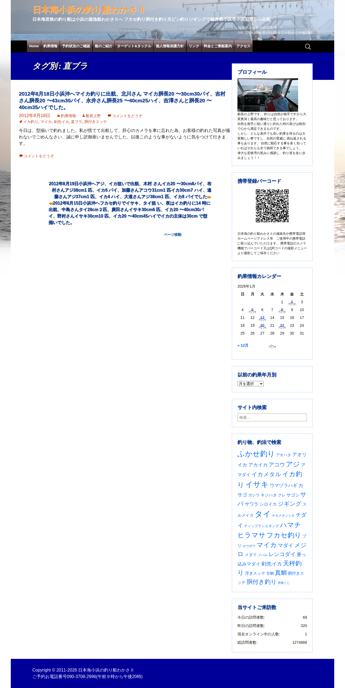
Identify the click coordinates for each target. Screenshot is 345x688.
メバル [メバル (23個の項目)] (263, 555)
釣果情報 (50, 46)
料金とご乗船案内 (218, 46)
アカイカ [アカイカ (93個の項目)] (258, 465)
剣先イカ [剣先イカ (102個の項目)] (271, 564)
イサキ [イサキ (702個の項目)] (257, 484)
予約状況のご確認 (76, 46)
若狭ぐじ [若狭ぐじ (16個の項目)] (284, 582)
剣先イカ (61, 122)
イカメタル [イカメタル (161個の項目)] (266, 474)
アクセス (243, 46)
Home (34, 46)
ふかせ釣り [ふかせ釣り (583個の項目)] (256, 454)
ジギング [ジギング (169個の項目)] (290, 503)
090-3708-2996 (81, 676)
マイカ (46, 122)
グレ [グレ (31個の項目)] (281, 495)
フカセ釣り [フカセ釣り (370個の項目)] (284, 535)
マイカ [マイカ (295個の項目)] (267, 545)
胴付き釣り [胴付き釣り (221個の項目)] (262, 581)
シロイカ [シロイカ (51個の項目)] (268, 504)
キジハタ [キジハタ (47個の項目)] (269, 495)
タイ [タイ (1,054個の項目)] (263, 513)
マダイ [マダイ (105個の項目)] (285, 545)
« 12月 (243, 345)
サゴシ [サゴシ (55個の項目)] (293, 494)
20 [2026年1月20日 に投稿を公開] (262, 325)
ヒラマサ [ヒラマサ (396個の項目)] (251, 535)
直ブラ (76, 122)
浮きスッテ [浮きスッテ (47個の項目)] (255, 573)
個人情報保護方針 (170, 46)
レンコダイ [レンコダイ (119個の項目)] (282, 554)
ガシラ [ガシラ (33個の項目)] (254, 495)
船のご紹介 (103, 46)
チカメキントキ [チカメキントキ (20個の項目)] (283, 515)
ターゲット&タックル (134, 46)
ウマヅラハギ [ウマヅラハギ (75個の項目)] (283, 485)
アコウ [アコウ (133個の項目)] (277, 465)
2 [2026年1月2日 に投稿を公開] (292, 302)
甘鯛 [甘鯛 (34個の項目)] (270, 573)
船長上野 (93, 116)
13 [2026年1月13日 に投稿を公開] (262, 317)
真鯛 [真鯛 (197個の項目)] (281, 572)
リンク (194, 46)
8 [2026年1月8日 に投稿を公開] (282, 310)
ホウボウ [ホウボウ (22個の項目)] (249, 546)
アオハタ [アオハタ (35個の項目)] (283, 455)
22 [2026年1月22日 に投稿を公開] (282, 325)
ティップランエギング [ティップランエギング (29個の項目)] (261, 526)
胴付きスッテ (95, 122)
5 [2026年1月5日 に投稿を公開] (252, 310)
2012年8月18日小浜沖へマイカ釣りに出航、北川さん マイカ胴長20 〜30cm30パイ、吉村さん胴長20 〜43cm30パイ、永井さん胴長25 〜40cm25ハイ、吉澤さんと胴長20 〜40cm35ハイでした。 (122, 100)
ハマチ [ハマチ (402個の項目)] (290, 525)
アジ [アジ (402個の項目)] (293, 464)
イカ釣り (30, 122)
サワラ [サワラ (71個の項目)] (251, 504)
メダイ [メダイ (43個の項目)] (251, 554)
